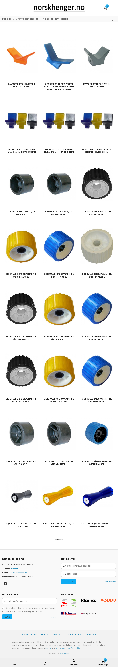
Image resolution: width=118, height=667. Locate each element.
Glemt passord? (110, 582)
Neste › (59, 539)
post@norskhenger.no (18, 572)
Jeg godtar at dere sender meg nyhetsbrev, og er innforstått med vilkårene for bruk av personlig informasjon (28, 610)
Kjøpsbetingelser (40, 634)
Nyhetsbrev (90, 634)
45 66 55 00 (15, 568)
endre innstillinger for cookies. (68, 648)
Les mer (54, 617)
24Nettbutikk (64, 653)
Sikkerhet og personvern (67, 634)
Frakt (25, 634)
